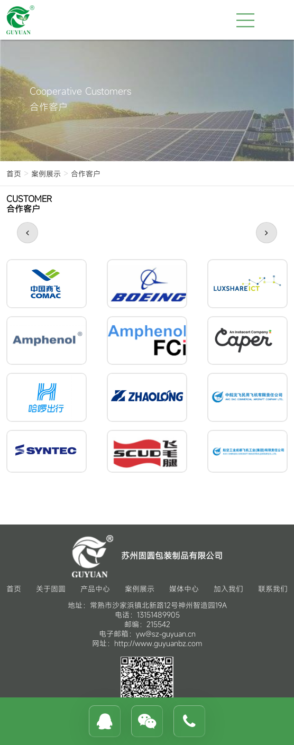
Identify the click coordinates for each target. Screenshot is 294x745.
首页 (13, 174)
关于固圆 (51, 589)
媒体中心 (184, 589)
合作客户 (85, 174)
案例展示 (46, 174)
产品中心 (95, 589)
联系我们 (273, 589)
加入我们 (228, 589)
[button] (27, 232)
